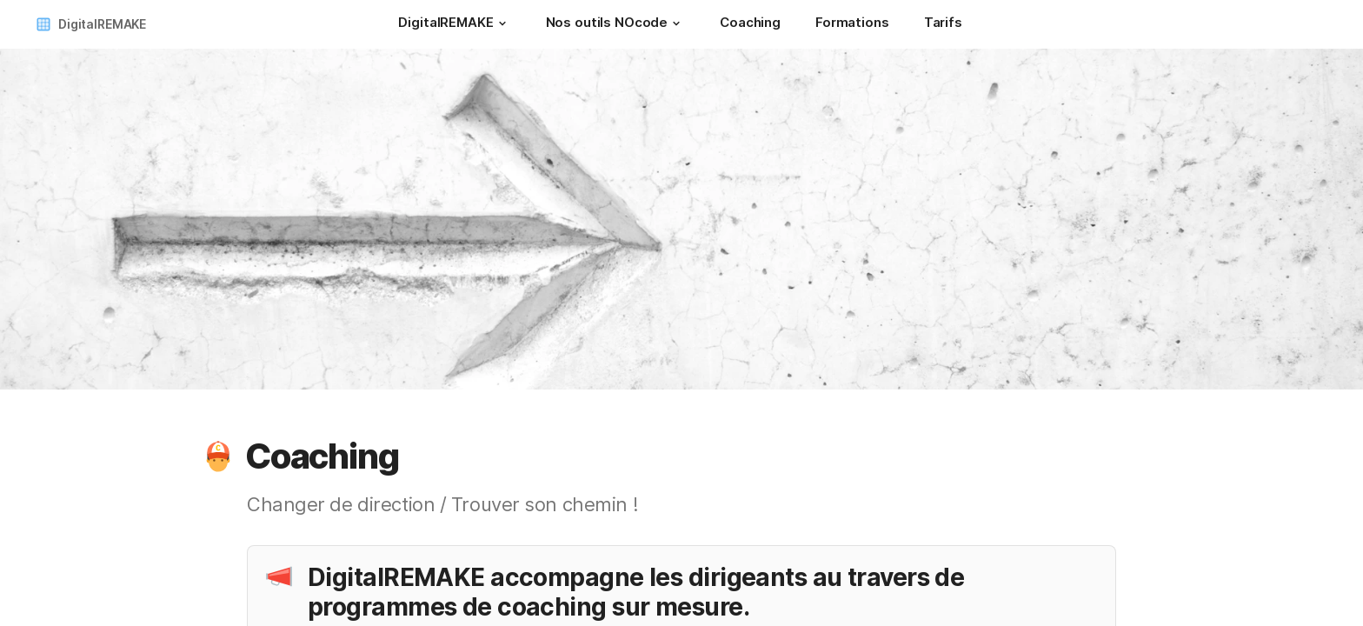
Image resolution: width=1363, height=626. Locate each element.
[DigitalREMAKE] (454, 24)
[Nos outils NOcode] (616, 24)
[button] (502, 23)
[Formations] (852, 24)
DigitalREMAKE (102, 24)
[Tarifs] (943, 24)
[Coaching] (750, 24)
